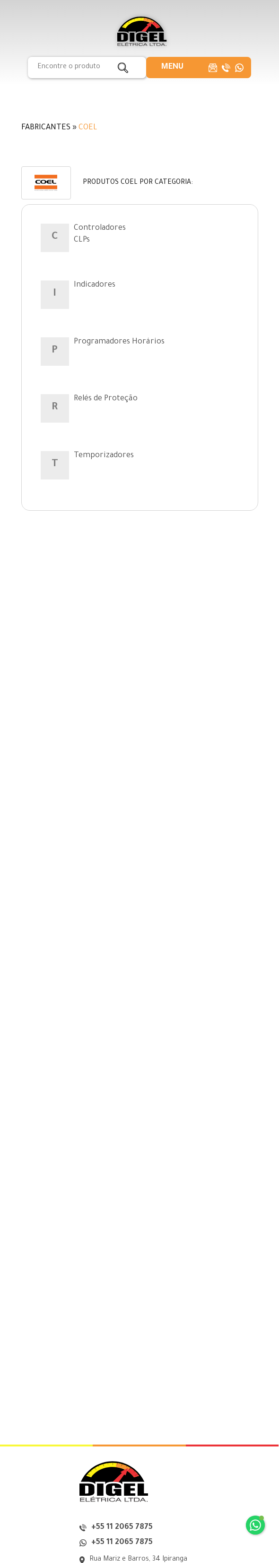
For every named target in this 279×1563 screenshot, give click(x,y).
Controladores (100, 228)
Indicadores (94, 285)
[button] (172, 67)
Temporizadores (104, 456)
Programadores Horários (119, 342)
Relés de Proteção (106, 399)
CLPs (82, 240)
